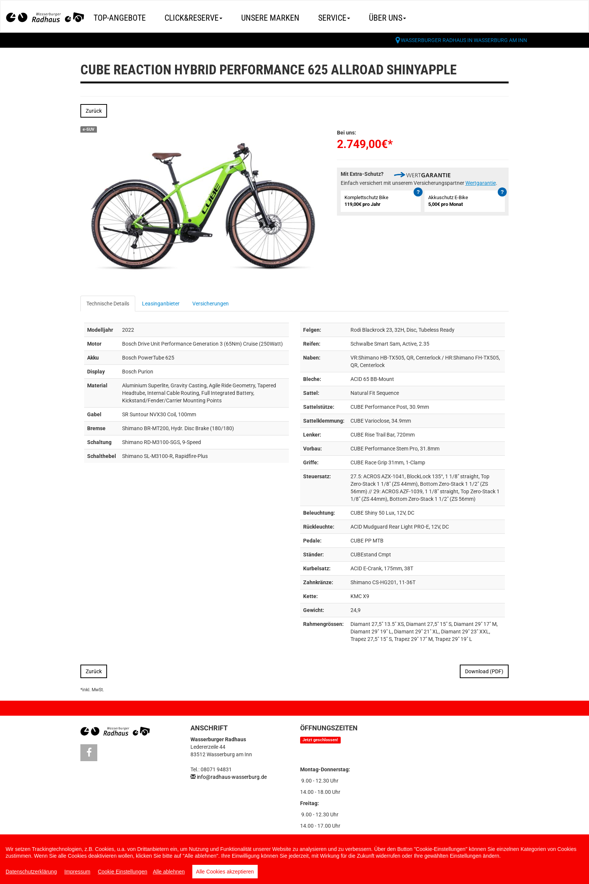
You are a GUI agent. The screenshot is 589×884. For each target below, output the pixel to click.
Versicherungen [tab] (210, 304)
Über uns (387, 18)
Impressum (77, 872)
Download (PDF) (484, 671)
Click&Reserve (193, 18)
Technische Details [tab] (107, 304)
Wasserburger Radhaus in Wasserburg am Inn (464, 40)
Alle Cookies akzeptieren (225, 872)
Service (334, 18)
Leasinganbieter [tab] (161, 304)
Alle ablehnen (169, 872)
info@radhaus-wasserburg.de (232, 777)
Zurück (94, 111)
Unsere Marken (270, 18)
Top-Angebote (120, 18)
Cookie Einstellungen (122, 872)
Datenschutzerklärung (31, 872)
